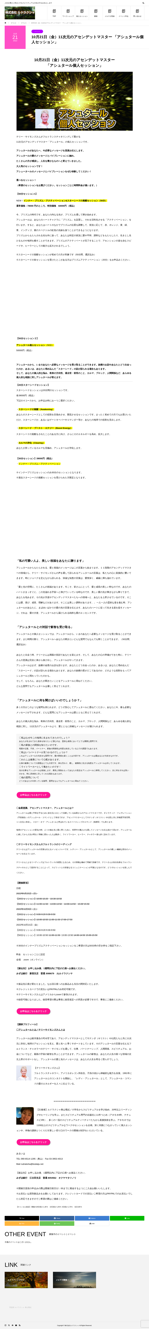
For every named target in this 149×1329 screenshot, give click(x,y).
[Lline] (127, 1218)
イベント (37, 31)
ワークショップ (68, 13)
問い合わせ (137, 13)
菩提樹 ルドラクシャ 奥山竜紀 (20, 1307)
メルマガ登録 (110, 13)
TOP (54, 13)
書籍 (96, 13)
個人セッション (82, 13)
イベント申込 (123, 13)
